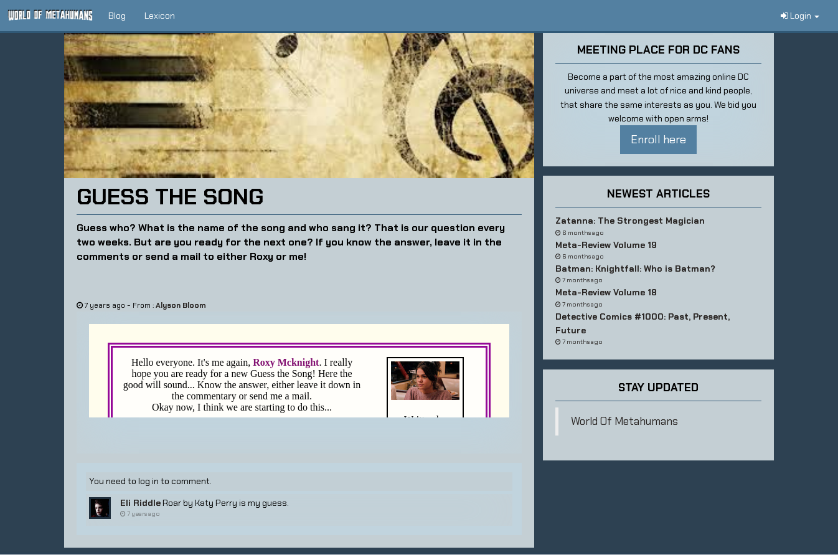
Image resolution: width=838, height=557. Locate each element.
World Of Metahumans (624, 421)
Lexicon (159, 15)
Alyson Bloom (181, 305)
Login (800, 15)
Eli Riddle (140, 502)
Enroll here (658, 139)
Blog (117, 15)
